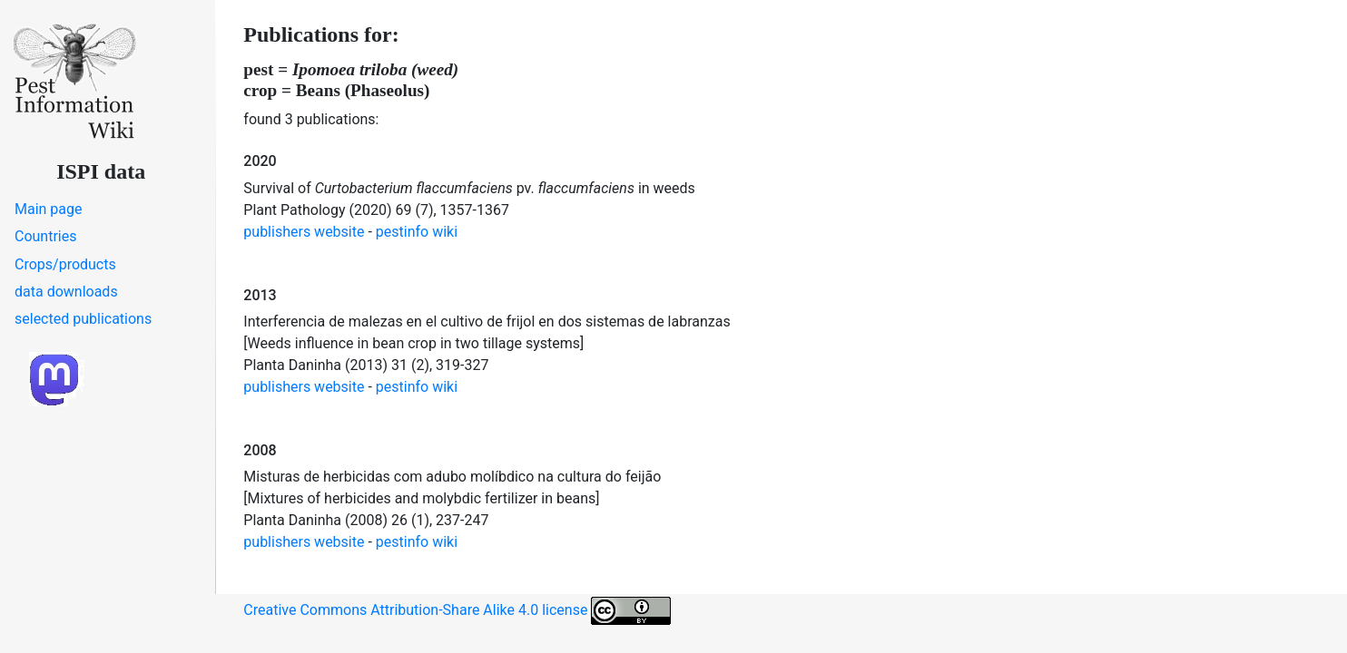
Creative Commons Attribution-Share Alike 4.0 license (457, 611)
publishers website (303, 231)
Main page (49, 209)
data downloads (66, 291)
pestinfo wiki (416, 231)
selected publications (83, 318)
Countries (45, 236)
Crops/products (65, 264)
